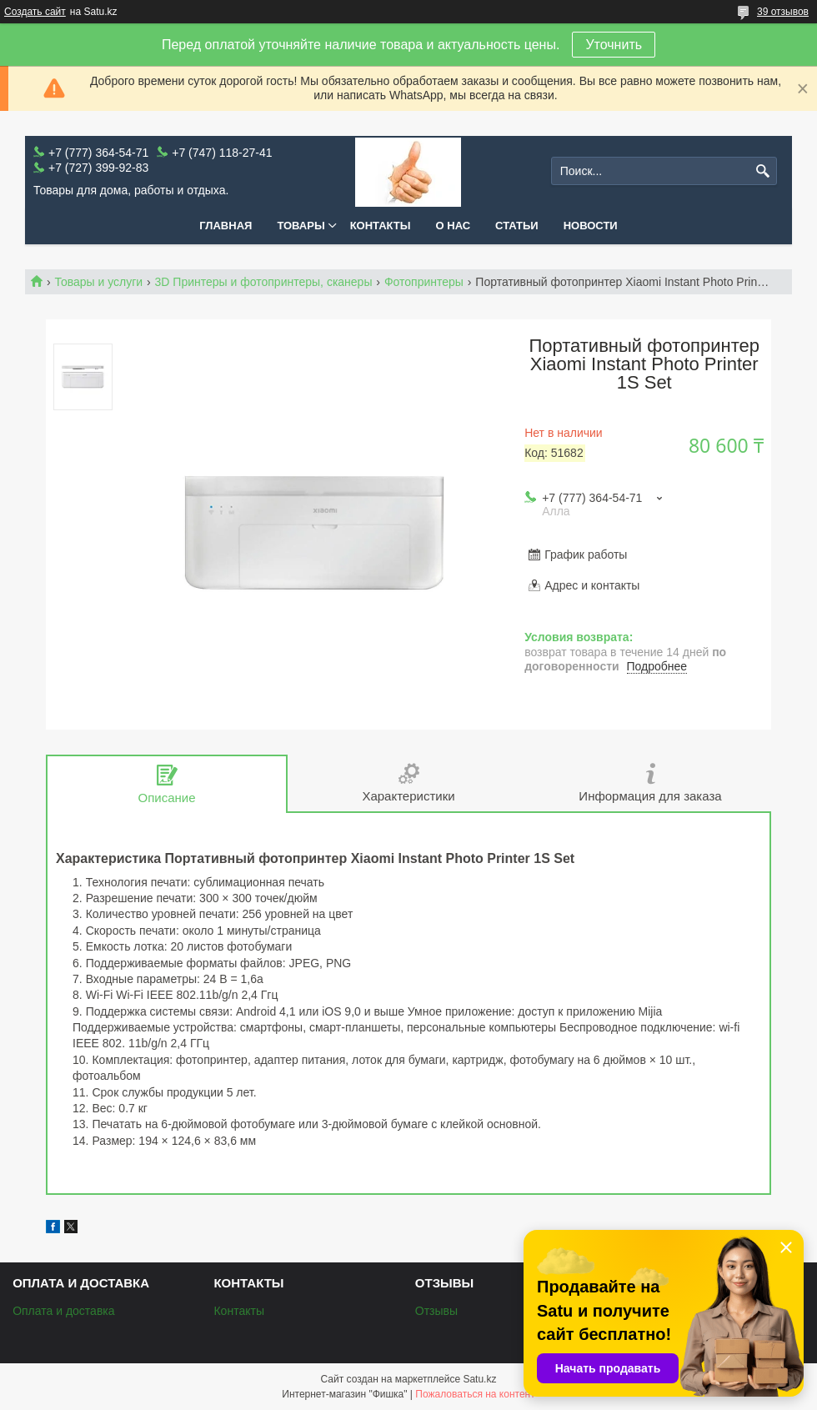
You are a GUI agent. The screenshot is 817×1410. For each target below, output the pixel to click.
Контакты (380, 225)
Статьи (517, 225)
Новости (591, 225)
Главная (225, 225)
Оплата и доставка (63, 1310)
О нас (453, 225)
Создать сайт (35, 12)
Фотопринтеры (424, 282)
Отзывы (436, 1310)
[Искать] (762, 171)
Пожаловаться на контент (474, 1394)
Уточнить (613, 45)
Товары (300, 225)
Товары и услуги (98, 282)
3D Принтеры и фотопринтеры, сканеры (264, 282)
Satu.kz (479, 1379)
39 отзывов (783, 12)
